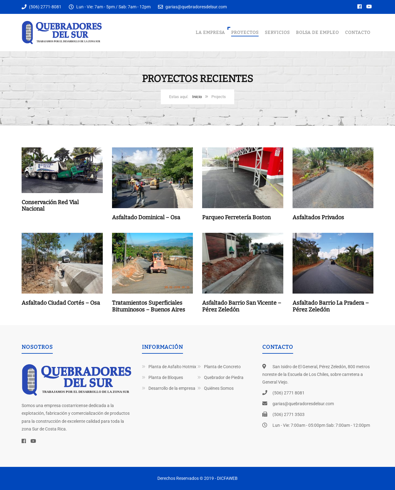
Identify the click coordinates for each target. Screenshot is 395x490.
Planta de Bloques (165, 377)
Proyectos (245, 32)
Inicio (197, 96)
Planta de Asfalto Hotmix (172, 366)
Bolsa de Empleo (317, 32)
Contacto (357, 32)
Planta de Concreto (222, 366)
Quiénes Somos (219, 388)
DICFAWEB (227, 478)
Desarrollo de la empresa (171, 388)
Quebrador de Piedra (223, 377)
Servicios (277, 32)
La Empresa (210, 32)
